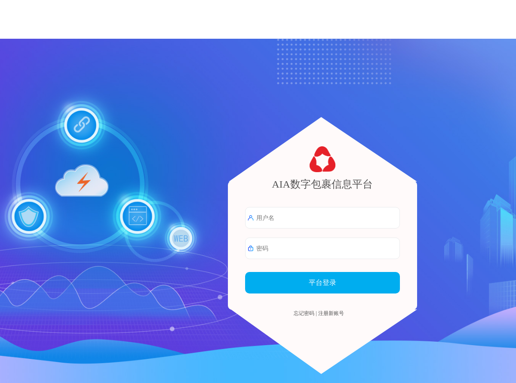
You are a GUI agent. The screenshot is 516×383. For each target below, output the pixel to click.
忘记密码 (304, 313)
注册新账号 (331, 313)
